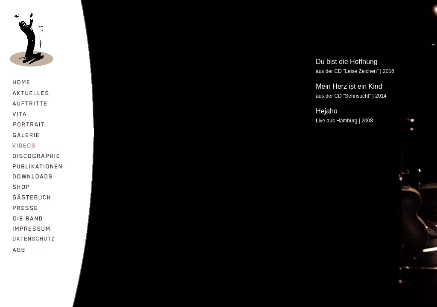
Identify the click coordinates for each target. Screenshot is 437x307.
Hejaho (327, 111)
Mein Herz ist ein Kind (349, 86)
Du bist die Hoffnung (347, 61)
